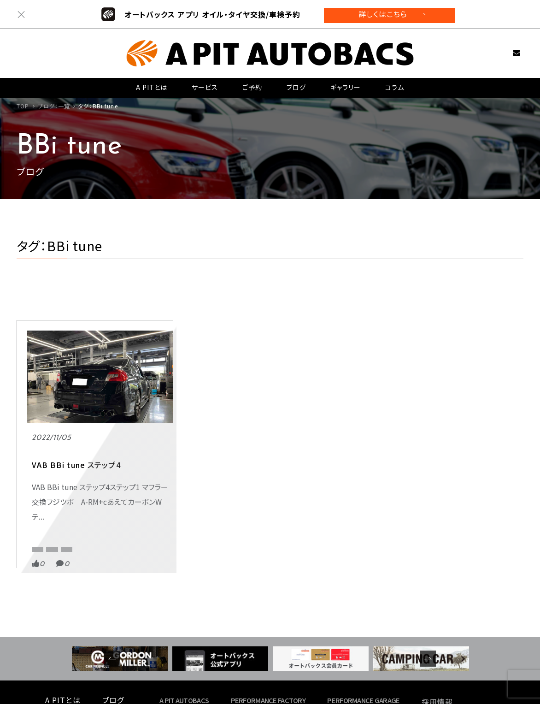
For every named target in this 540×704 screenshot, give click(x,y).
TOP (23, 106)
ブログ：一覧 (54, 106)
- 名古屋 (344, 645)
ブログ (296, 83)
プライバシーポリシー (458, 646)
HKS (75, 469)
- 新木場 (247, 633)
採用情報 (437, 624)
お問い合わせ (502, 49)
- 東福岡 (344, 633)
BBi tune (42, 469)
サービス (204, 83)
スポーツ (41, 451)
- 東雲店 (176, 633)
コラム (395, 83)
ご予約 (252, 83)
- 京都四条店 (183, 645)
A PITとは (152, 83)
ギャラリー (345, 83)
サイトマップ (442, 657)
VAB (102, 469)
